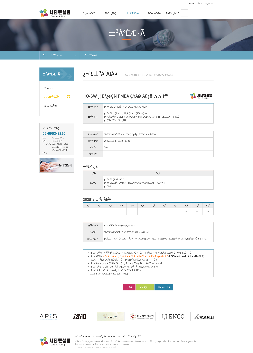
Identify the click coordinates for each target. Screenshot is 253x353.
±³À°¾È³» (49, 88)
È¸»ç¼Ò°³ (89, 13)
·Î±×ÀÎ (200, 4)
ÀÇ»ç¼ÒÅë (154, 13)
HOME (191, 4)
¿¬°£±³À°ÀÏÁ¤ (90, 54)
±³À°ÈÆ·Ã (132, 13)
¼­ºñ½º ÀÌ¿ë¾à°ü (83, 336)
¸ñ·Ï (129, 287)
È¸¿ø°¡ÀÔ (209, 4)
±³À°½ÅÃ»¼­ (50, 105)
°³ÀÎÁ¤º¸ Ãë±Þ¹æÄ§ (105, 336)
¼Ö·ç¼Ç (110, 13)
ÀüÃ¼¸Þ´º (172, 13)
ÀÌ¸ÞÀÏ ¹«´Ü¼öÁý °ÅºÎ (129, 336)
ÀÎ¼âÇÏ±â (145, 287)
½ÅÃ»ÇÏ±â (164, 287)
